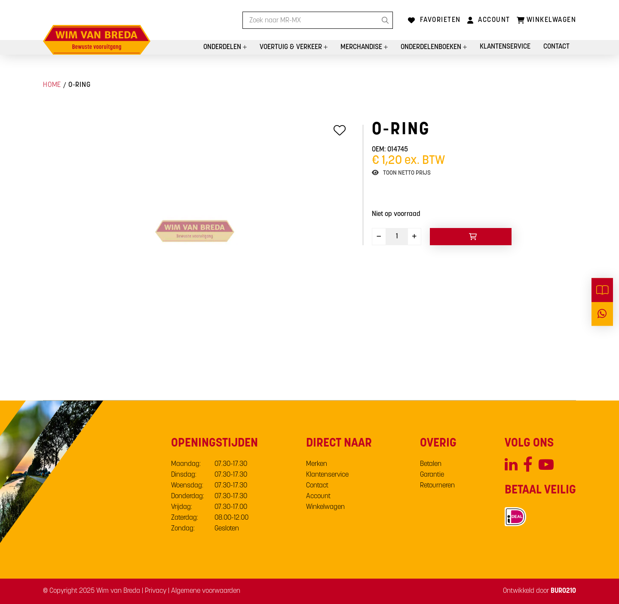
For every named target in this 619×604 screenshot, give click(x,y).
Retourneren (437, 485)
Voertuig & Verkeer (292, 47)
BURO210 (563, 591)
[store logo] (96, 40)
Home (52, 85)
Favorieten (440, 20)
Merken (316, 464)
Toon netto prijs (407, 173)
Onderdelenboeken (432, 47)
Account (494, 20)
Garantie (432, 474)
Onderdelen (223, 47)
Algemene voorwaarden (205, 591)
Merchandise (362, 47)
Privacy (155, 591)
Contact (556, 46)
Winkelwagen (325, 507)
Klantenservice (505, 46)
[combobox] (317, 20)
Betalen (430, 464)
